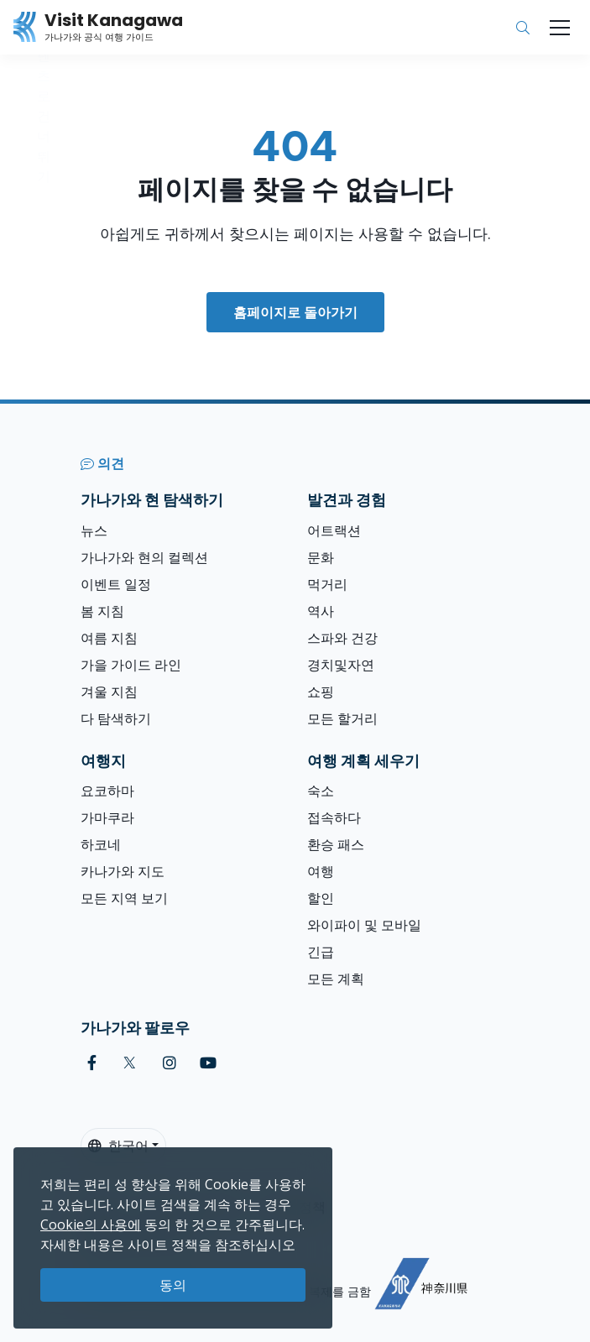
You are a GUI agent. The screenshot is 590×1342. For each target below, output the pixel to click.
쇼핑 (320, 691)
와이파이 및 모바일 (364, 925)
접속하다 (334, 817)
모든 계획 (335, 978)
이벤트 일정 (116, 584)
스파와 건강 (342, 638)
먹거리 (327, 584)
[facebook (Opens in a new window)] (92, 1063)
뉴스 (94, 530)
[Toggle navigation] (560, 27)
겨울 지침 (109, 691)
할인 (320, 898)
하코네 (101, 844)
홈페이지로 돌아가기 (295, 312)
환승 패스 (335, 844)
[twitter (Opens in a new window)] (129, 1063)
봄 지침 (102, 611)
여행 (320, 871)
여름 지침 (109, 638)
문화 (320, 557)
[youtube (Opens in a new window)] (208, 1063)
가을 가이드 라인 (131, 664)
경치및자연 (340, 664)
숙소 (320, 790)
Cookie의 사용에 (90, 1224)
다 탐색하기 (116, 718)
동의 (172, 1285)
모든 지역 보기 (124, 898)
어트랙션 (334, 530)
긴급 (320, 952)
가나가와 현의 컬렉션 (144, 557)
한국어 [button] (118, 1145)
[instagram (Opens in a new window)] (169, 1063)
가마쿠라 (107, 817)
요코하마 (107, 790)
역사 (320, 611)
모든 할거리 (342, 718)
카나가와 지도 (122, 871)
